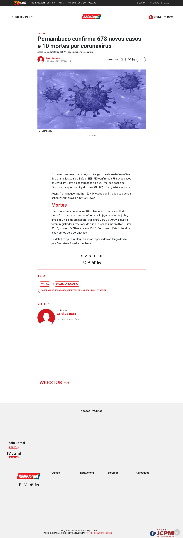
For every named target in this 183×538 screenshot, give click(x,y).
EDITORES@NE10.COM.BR (101, 533)
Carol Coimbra (53, 58)
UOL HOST (51, 3)
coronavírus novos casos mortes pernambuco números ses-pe (73, 290)
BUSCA (141, 3)
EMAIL (165, 3)
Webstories (54, 382)
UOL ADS (92, 3)
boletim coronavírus (67, 284)
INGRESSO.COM (38, 3)
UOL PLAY (82, 3)
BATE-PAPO (153, 3)
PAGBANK (62, 3)
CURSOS (72, 3)
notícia (45, 284)
